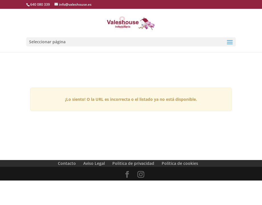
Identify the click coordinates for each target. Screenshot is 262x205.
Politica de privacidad (133, 163)
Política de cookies (180, 163)
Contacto (67, 163)
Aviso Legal (94, 163)
